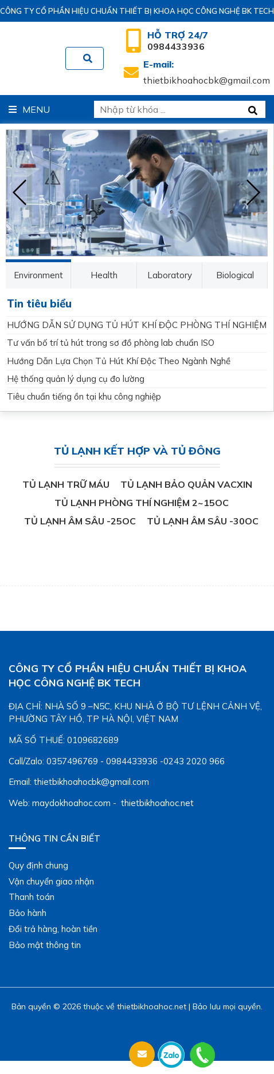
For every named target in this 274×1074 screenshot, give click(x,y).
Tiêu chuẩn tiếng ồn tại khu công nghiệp (84, 396)
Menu (29, 109)
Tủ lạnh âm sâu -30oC (203, 521)
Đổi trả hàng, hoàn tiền (53, 928)
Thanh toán (31, 896)
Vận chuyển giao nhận (51, 881)
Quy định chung (38, 865)
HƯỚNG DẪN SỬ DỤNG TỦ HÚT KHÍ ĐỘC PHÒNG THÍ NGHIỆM (137, 324)
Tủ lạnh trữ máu (65, 484)
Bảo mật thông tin (45, 944)
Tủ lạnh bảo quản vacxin (186, 484)
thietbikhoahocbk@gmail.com (206, 72)
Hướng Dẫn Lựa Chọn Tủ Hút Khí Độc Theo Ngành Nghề (118, 361)
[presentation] (20, 193)
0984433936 (177, 40)
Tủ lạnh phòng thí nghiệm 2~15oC (141, 502)
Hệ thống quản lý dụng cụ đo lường (75, 378)
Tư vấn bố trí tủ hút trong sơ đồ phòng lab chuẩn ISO (110, 342)
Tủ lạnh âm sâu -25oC (80, 521)
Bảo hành (27, 912)
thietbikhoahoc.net (151, 1006)
